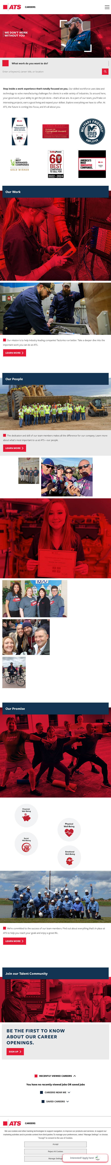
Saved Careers (55, 1101)
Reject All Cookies (55, 1151)
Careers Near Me (55, 1092)
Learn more (13, 352)
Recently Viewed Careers (55, 1076)
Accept (55, 1144)
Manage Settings (55, 1158)
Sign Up (13, 1051)
